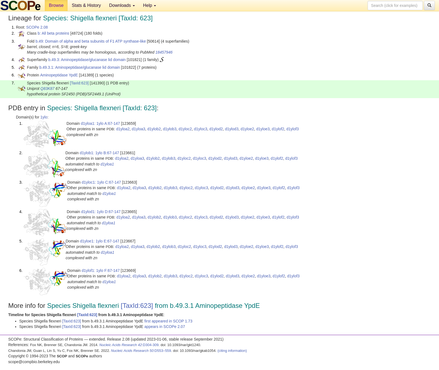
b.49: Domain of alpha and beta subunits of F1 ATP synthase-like (90, 41)
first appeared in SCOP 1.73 (169, 321)
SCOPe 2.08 (37, 27)
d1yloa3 (138, 129)
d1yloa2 (123, 129)
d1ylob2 (154, 129)
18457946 (164, 52)
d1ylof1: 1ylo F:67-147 (101, 270)
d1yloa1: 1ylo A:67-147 (100, 123)
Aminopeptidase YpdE (59, 75)
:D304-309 (129, 345)
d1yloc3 (200, 129)
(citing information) (232, 351)
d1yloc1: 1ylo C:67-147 (101, 182)
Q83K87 (47, 88)
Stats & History (86, 5)
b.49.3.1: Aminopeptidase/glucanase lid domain (79, 67)
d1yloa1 (107, 164)
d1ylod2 (216, 129)
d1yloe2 (247, 129)
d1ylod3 (231, 129)
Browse (56, 5)
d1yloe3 (263, 129)
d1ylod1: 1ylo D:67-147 (101, 211)
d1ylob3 (169, 129)
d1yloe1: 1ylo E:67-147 (99, 241)
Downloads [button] (122, 5)
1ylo (44, 117)
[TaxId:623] (79, 83)
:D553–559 (141, 351)
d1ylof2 (278, 129)
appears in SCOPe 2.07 (165, 326)
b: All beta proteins (53, 33)
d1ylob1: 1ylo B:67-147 (99, 153)
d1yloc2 (185, 129)
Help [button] (149, 5)
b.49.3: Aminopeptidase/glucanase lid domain (87, 59)
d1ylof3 (292, 129)
